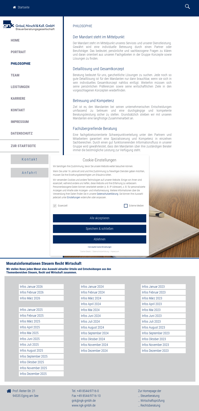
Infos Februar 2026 (32, 292)
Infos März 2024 (91, 298)
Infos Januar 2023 (153, 286)
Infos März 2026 (30, 298)
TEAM (15, 75)
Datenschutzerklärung (107, 190)
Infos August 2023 (153, 327)
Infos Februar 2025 (32, 315)
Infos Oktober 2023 (154, 339)
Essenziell (60, 202)
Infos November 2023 (155, 345)
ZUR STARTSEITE (23, 146)
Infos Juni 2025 (30, 339)
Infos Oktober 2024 (93, 339)
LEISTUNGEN (20, 87)
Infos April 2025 (30, 327)
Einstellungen (73, 194)
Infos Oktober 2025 (32, 362)
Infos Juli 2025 (29, 344)
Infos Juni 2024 (91, 316)
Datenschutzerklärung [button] (101, 248)
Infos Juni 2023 (152, 316)
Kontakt (30, 159)
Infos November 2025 (33, 368)
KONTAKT (18, 110)
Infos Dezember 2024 (94, 350)
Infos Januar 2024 (92, 286)
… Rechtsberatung (149, 405)
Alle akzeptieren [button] (99, 215)
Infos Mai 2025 (29, 333)
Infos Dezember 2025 (33, 374)
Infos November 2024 (94, 345)
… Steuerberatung (149, 396)
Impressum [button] (115, 248)
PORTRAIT (18, 52)
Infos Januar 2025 (31, 310)
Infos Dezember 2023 (155, 350)
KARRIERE (18, 98)
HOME (15, 40)
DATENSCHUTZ (22, 133)
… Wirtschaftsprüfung (151, 400)
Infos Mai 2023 (151, 310)
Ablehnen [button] (100, 236)
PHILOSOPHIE (21, 63)
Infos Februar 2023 (154, 292)
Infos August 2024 (92, 327)
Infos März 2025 (30, 321)
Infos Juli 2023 (151, 321)
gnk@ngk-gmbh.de (84, 400)
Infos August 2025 (31, 350)
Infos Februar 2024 (93, 292)
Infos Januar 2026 (31, 286)
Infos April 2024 (91, 304)
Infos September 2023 (156, 333)
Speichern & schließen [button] (99, 225)
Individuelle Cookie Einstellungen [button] (99, 243)
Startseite (21, 7)
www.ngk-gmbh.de (83, 405)
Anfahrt (29, 173)
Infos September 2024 (95, 333)
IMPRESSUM (20, 122)
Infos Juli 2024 (90, 321)
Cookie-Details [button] (85, 248)
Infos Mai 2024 (90, 310)
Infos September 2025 (34, 356)
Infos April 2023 (152, 304)
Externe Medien (134, 202)
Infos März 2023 (152, 298)
